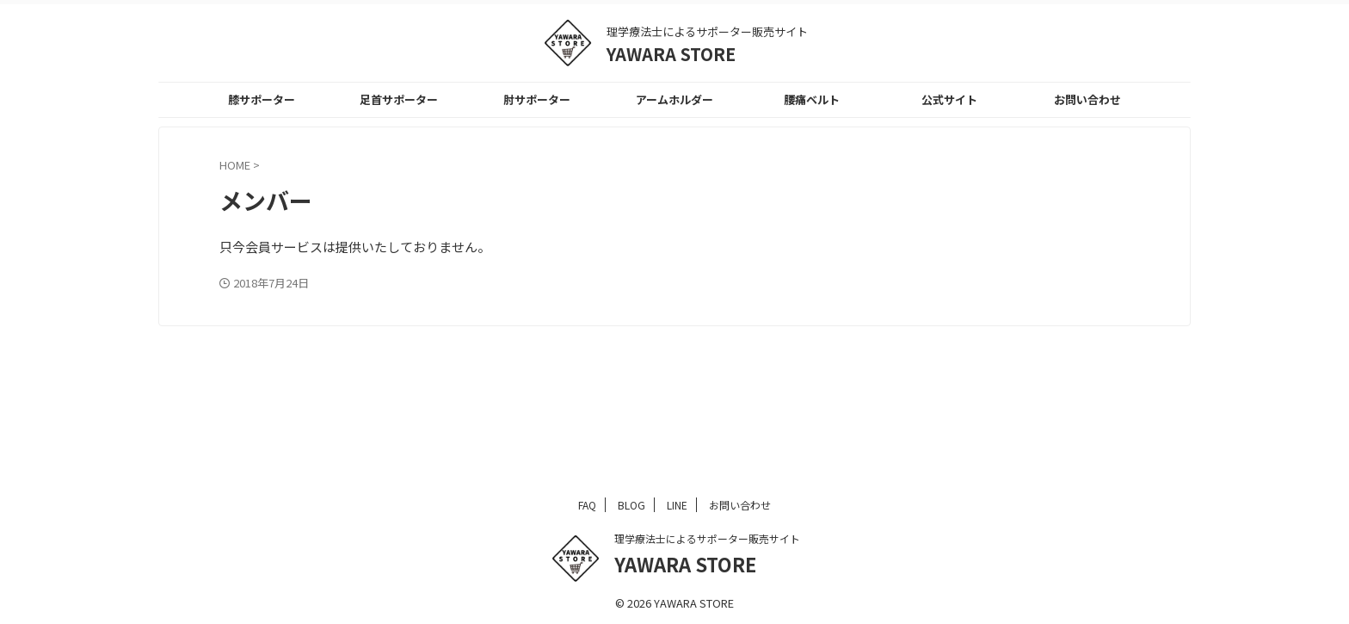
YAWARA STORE (671, 53)
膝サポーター (261, 99)
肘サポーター (536, 99)
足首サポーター (399, 99)
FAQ (587, 504)
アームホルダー (674, 99)
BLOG (631, 504)
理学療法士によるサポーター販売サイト (707, 538)
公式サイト (949, 99)
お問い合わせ (1087, 99)
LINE (677, 504)
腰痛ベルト (812, 99)
